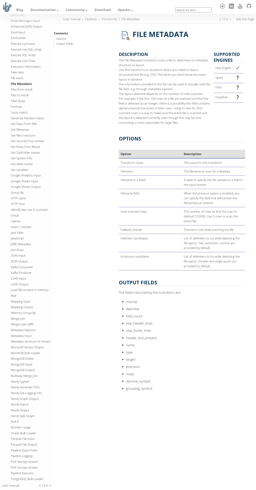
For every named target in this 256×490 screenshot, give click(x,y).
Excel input (18, 32)
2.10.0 (223, 19)
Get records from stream (27, 141)
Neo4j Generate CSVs (25, 387)
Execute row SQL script (26, 49)
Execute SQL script (23, 55)
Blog (19, 10)
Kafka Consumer (22, 267)
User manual (71, 19)
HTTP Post (18, 204)
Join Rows (17, 250)
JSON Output (19, 261)
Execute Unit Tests (23, 61)
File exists (17, 78)
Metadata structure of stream (31, 341)
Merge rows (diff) (22, 324)
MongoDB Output (23, 370)
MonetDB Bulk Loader (25, 353)
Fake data (17, 72)
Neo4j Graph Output (25, 398)
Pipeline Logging (22, 456)
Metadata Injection (23, 330)
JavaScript (17, 238)
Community (75, 10)
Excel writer (18, 38)
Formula (16, 106)
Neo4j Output (20, 410)
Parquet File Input (23, 438)
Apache (124, 10)
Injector (16, 221)
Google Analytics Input (26, 175)
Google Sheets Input (24, 181)
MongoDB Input (21, 364)
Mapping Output (22, 307)
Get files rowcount (23, 135)
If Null (15, 215)
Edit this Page (245, 19)
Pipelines (91, 19)
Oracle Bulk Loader (23, 433)
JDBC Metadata (21, 244)
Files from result (21, 89)
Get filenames (20, 129)
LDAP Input (18, 278)
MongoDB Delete (22, 358)
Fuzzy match (19, 112)
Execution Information (26, 66)
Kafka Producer (21, 272)
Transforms (109, 19)
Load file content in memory (30, 290)
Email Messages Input (25, 20)
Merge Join (18, 318)
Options (61, 39)
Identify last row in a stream (29, 209)
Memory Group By (23, 313)
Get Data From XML (24, 124)
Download (102, 10)
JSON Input (18, 255)
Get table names (22, 164)
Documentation (43, 10)
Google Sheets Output (26, 186)
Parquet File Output (24, 444)
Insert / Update (21, 227)
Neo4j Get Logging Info (26, 393)
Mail (13, 295)
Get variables (19, 169)
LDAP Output (20, 284)
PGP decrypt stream (24, 461)
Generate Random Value (27, 118)
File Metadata (21, 84)
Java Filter (17, 232)
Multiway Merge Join (24, 375)
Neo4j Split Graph (23, 416)
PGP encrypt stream (24, 467)
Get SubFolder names (25, 152)
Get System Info (21, 158)
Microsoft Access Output (27, 347)
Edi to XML (18, 15)
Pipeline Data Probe (24, 450)
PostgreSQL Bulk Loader (27, 479)
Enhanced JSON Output (26, 26)
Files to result (20, 95)
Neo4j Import (20, 404)
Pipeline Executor (22, 473)
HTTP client (18, 198)
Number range (21, 427)
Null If (15, 421)
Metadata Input (21, 336)
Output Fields (64, 44)
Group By (17, 192)
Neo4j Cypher (20, 381)
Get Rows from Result (25, 146)
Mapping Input (21, 301)
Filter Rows (18, 101)
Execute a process (23, 43)
